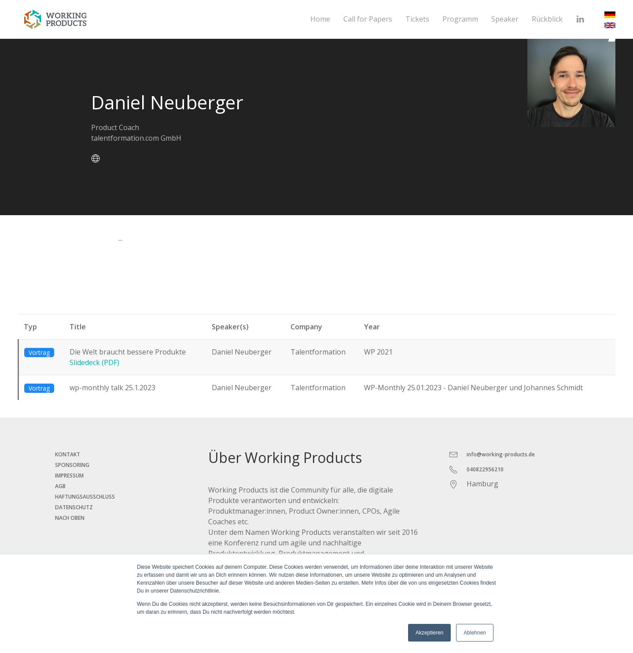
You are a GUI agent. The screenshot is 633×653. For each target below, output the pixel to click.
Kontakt (67, 454)
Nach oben (70, 518)
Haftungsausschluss (85, 496)
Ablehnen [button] (475, 633)
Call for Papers (367, 19)
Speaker (505, 19)
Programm (460, 19)
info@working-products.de (501, 454)
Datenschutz (74, 507)
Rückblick (547, 19)
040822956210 (485, 469)
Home (320, 19)
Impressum (69, 475)
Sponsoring (72, 465)
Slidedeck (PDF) (94, 362)
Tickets (417, 19)
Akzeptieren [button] (429, 633)
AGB (60, 486)
